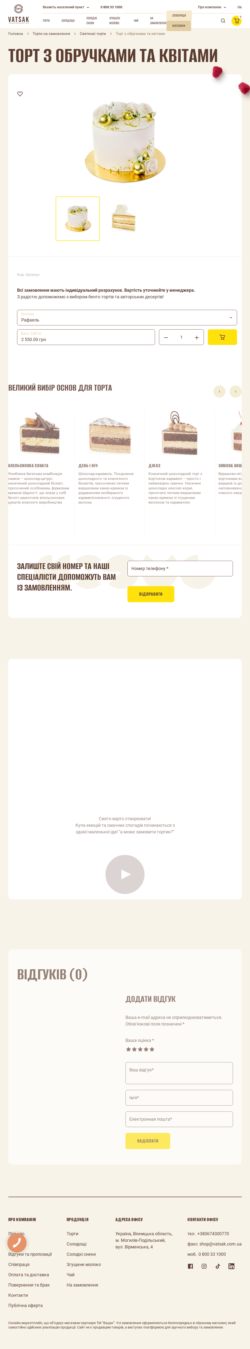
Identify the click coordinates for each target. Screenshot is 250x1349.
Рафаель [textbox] (30, 319)
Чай (136, 20)
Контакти (18, 1295)
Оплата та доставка (28, 1274)
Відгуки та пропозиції (30, 1254)
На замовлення (158, 20)
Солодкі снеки (91, 20)
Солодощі (68, 20)
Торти (46, 20)
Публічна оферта (25, 1305)
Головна (15, 33)
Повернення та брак (29, 1284)
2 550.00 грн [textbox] (33, 339)
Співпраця (19, 1264)
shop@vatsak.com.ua (220, 1243)
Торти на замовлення (51, 33)
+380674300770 (213, 1233)
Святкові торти (93, 33)
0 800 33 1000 (111, 7)
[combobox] (127, 317)
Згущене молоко (114, 20)
